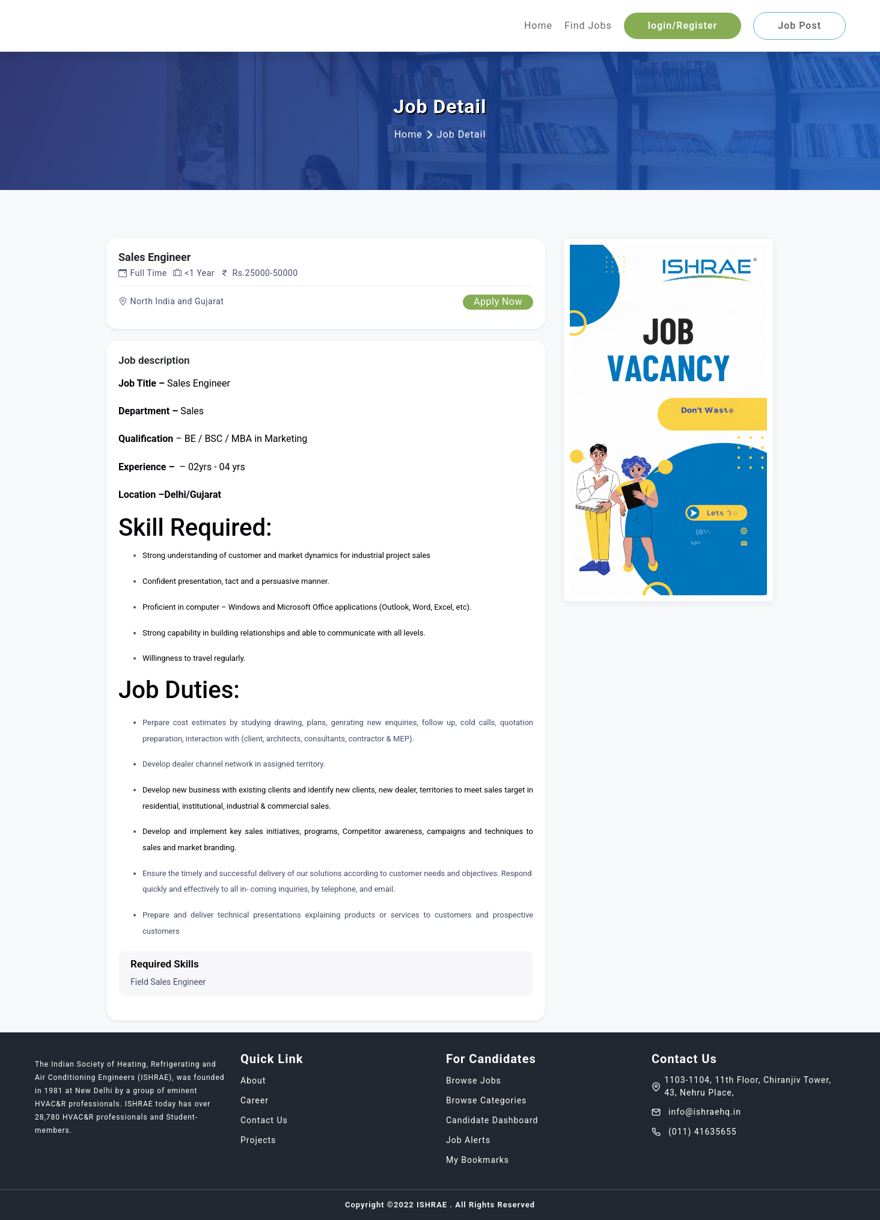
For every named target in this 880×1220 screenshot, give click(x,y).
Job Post (799, 25)
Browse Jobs (473, 1080)
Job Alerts (468, 1140)
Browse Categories (486, 1100)
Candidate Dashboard (492, 1120)
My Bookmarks (477, 1160)
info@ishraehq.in (696, 1112)
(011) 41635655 (694, 1131)
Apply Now (498, 301)
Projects (258, 1140)
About (253, 1080)
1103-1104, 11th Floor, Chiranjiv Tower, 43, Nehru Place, (741, 1086)
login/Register (683, 25)
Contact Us (264, 1120)
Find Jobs (588, 25)
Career (254, 1100)
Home (538, 25)
